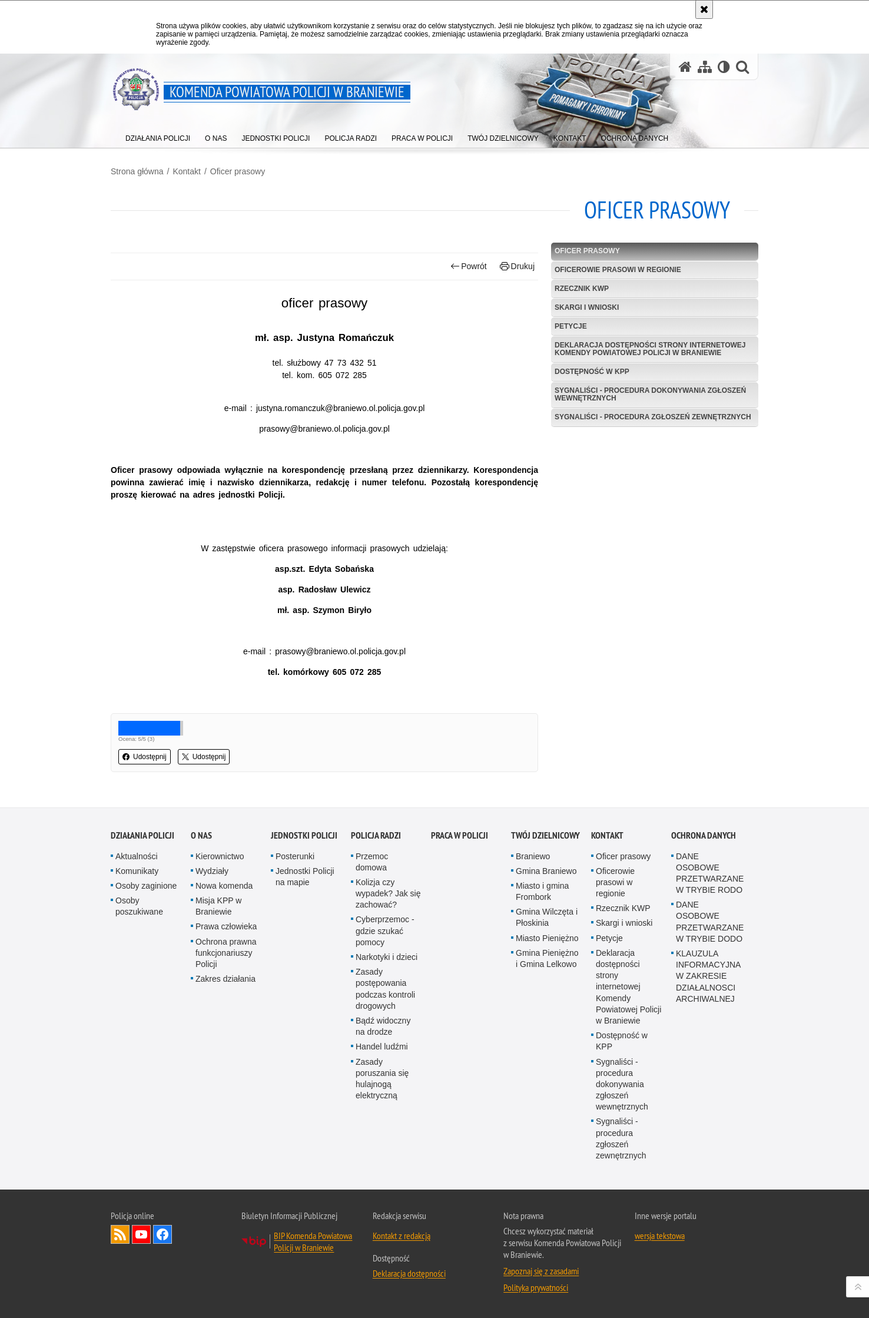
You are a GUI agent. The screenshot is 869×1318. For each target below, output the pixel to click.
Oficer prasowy (237, 171)
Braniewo (533, 856)
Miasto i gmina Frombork (542, 891)
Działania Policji (142, 835)
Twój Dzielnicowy (545, 835)
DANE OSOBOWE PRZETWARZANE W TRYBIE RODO (710, 873)
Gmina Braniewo (546, 871)
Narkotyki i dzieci (386, 957)
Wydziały (211, 871)
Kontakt (186, 171)
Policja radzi (376, 835)
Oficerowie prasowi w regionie (618, 270)
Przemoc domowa (372, 862)
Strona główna (137, 171)
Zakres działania (225, 978)
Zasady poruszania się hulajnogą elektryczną (382, 1079)
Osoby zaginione (146, 885)
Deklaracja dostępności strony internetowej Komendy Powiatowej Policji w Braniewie (650, 349)
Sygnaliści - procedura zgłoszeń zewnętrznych (653, 417)
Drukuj (517, 266)
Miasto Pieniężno (547, 938)
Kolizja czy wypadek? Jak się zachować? (388, 893)
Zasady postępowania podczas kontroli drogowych (385, 989)
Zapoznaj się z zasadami (541, 1271)
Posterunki (295, 856)
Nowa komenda (224, 885)
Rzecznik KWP (582, 288)
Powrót (468, 266)
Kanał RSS (120, 1234)
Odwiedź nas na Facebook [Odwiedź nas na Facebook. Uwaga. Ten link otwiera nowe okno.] (162, 1234)
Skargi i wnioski (587, 307)
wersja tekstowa (660, 1235)
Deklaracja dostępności (409, 1273)
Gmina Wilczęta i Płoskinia (547, 917)
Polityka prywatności (535, 1287)
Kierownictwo (219, 856)
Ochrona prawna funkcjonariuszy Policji (226, 953)
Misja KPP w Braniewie (218, 906)
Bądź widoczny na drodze (383, 1026)
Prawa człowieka (226, 926)
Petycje (571, 326)
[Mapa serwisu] (705, 66)
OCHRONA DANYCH (703, 835)
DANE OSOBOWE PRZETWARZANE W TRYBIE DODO (710, 921)
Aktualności (136, 856)
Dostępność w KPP (592, 371)
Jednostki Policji (304, 835)
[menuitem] (158, 135)
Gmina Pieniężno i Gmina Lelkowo (547, 958)
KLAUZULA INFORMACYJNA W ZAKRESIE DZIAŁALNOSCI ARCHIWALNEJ (708, 976)
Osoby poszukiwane (139, 906)
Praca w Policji (459, 835)
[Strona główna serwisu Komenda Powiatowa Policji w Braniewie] (685, 66)
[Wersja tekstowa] (724, 66)
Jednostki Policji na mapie (305, 876)
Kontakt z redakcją (401, 1235)
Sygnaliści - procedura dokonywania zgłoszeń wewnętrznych (650, 394)
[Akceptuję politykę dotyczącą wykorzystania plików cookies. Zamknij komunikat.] (704, 9)
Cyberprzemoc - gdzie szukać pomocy (385, 930)
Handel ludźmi (382, 1046)
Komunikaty (136, 871)
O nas (201, 835)
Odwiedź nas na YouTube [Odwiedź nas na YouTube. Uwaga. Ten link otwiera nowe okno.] (141, 1234)
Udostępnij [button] (144, 757)
